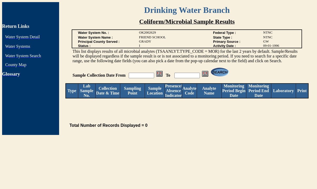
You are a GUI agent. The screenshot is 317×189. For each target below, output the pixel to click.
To (168, 75)
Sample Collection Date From (99, 75)
